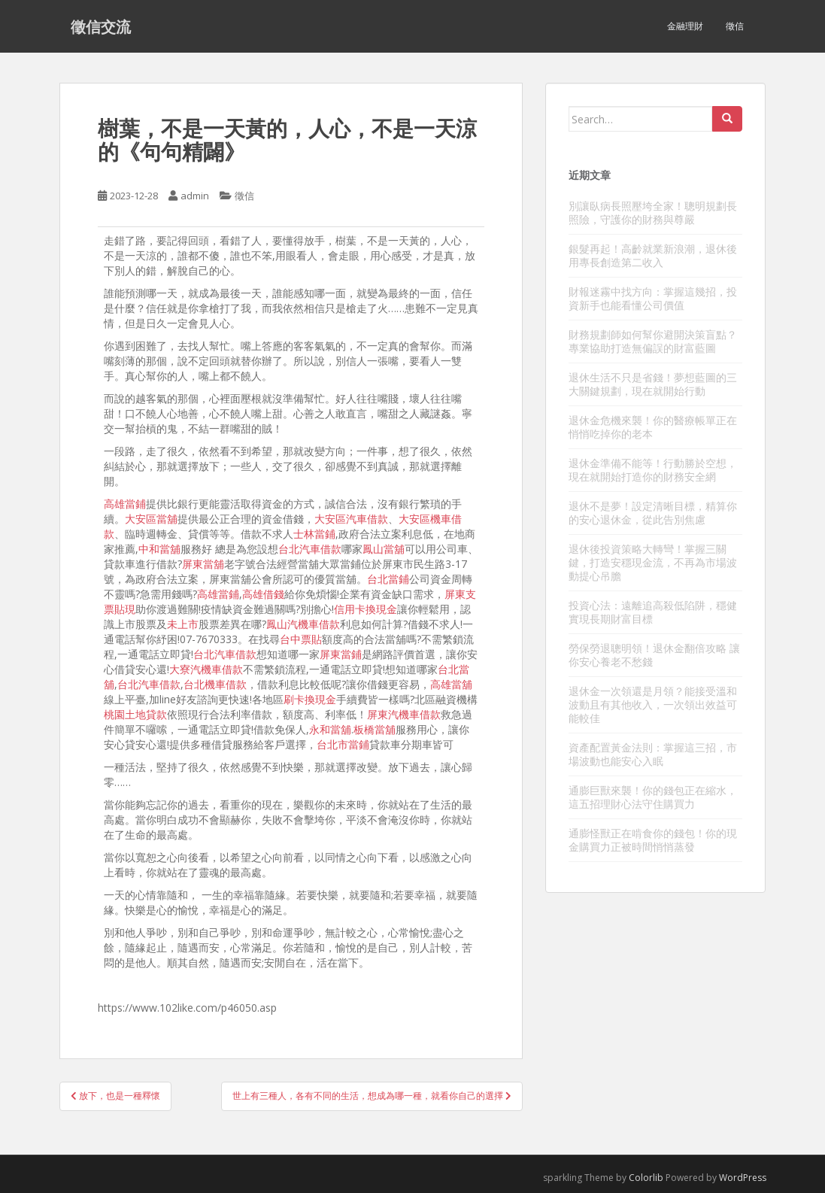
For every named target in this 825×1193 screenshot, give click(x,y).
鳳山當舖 (383, 549)
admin (194, 195)
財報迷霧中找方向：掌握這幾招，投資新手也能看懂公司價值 (653, 298)
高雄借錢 (263, 594)
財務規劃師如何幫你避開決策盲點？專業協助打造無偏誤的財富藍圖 (653, 341)
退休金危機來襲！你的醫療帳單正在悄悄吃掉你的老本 (653, 427)
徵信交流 (101, 26)
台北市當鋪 (343, 744)
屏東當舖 (203, 564)
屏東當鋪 (341, 654)
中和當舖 (159, 549)
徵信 (735, 26)
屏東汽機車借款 (404, 714)
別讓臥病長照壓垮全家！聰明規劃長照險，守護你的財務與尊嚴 (653, 212)
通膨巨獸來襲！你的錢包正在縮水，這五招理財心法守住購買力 (653, 797)
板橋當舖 (374, 729)
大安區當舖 (151, 519)
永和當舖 (330, 729)
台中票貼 (301, 639)
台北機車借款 (215, 684)
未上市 (183, 624)
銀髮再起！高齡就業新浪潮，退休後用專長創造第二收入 (653, 255)
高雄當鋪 (125, 503)
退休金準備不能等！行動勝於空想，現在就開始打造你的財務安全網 (653, 470)
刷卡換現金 (310, 699)
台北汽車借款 (309, 549)
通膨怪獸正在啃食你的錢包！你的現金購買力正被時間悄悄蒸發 (653, 840)
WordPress (742, 1177)
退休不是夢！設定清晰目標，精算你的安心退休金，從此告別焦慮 (653, 513)
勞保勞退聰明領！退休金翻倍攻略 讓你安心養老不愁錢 (654, 655)
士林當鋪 (314, 534)
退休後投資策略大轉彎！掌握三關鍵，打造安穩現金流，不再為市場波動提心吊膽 (653, 562)
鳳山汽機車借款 (303, 624)
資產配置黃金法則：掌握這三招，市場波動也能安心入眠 (653, 754)
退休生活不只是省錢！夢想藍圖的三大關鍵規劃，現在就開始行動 (653, 384)
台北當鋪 (388, 579)
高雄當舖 (451, 684)
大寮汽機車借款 (206, 669)
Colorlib (646, 1177)
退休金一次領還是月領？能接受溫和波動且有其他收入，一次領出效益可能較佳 (653, 704)
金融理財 (685, 26)
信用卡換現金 (365, 609)
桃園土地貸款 (135, 714)
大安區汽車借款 (351, 519)
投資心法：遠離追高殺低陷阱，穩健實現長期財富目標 (653, 612)
